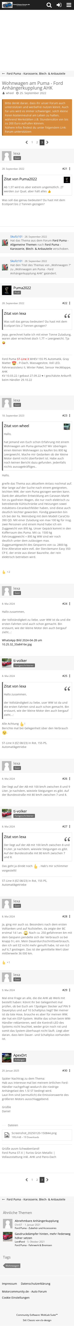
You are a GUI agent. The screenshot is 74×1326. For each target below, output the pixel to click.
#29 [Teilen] (64, 990)
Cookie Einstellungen (16, 1297)
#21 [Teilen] (64, 168)
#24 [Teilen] (64, 603)
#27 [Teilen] (64, 826)
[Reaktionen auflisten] (6, 571)
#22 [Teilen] (64, 303)
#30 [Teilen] (64, 1070)
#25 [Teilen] (64, 676)
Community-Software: (37, 1315)
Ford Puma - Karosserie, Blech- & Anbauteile (35, 247)
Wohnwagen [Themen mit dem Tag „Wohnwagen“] (12, 1265)
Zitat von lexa (15, 313)
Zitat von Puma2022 (20, 179)
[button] (49, 5)
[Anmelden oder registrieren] (59, 5)
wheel (10, 93)
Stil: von (37, 1320)
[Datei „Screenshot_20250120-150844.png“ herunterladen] (37, 1135)
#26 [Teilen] (64, 778)
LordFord (20, 1241)
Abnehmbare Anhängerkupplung (37, 1221)
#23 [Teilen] (64, 415)
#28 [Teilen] (64, 916)
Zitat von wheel (16, 425)
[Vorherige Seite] (27, 142)
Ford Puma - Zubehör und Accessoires (35, 1228)
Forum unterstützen (18, 131)
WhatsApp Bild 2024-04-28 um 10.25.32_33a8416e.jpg (22, 642)
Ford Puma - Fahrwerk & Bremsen (33, 1245)
